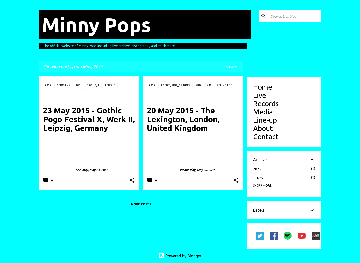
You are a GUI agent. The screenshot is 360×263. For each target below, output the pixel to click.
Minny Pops (96, 24)
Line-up (265, 120)
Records (266, 103)
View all (233, 67)
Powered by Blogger (180, 256)
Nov (260, 178)
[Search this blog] (295, 16)
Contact (266, 136)
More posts (141, 204)
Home (262, 87)
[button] (132, 180)
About (263, 128)
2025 (257, 169)
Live (259, 95)
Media (263, 112)
